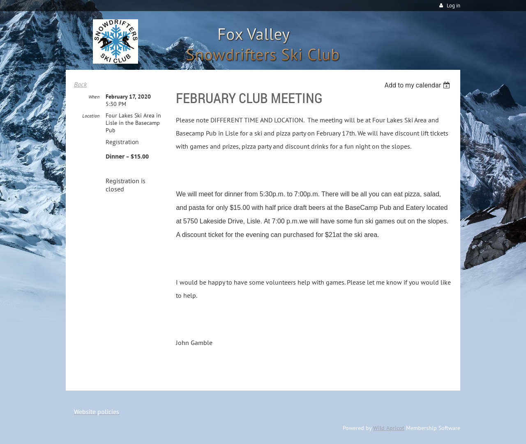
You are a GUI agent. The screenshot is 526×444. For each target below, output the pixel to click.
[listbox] (418, 85)
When (93, 97)
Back (80, 84)
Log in (453, 5)
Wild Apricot (388, 428)
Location (90, 116)
